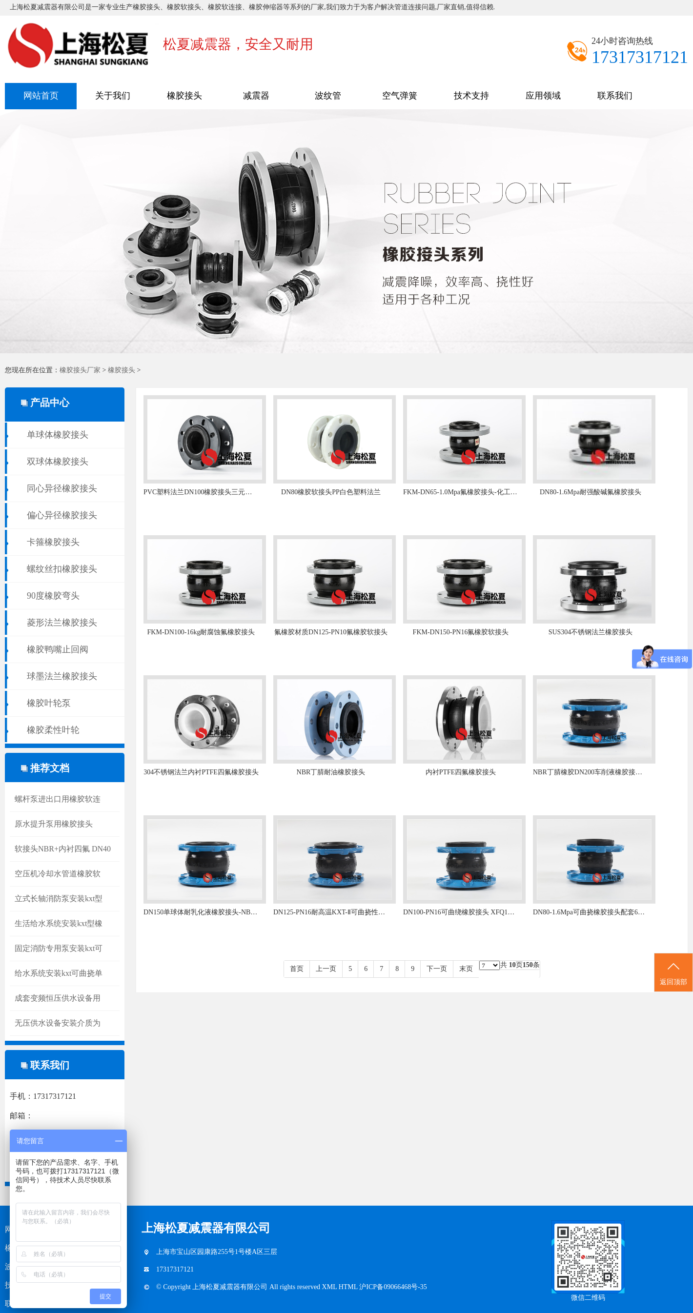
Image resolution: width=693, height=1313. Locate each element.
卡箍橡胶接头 (53, 542)
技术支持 (471, 96)
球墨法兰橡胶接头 (62, 676)
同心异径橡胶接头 (62, 488)
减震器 (256, 96)
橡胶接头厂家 (80, 370)
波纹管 (328, 96)
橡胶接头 (184, 96)
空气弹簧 (399, 96)
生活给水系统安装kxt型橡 (58, 923)
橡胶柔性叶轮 (53, 730)
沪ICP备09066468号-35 (393, 1287)
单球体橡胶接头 (57, 435)
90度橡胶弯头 (53, 596)
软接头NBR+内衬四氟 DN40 (63, 849)
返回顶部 (673, 973)
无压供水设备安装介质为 (58, 1023)
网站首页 (41, 96)
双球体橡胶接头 (57, 461)
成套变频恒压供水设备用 (58, 998)
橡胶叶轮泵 (49, 703)
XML (330, 1287)
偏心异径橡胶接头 (62, 515)
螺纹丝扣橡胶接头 (62, 569)
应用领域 (543, 96)
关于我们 (112, 96)
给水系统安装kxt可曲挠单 (58, 973)
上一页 (326, 968)
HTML (349, 1287)
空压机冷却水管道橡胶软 (58, 873)
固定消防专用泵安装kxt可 (58, 948)
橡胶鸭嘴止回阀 (57, 649)
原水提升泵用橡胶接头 (54, 824)
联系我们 (614, 96)
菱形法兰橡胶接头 (62, 622)
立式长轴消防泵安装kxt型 (58, 898)
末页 (466, 968)
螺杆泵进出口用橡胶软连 (58, 799)
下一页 (437, 968)
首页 (297, 968)
